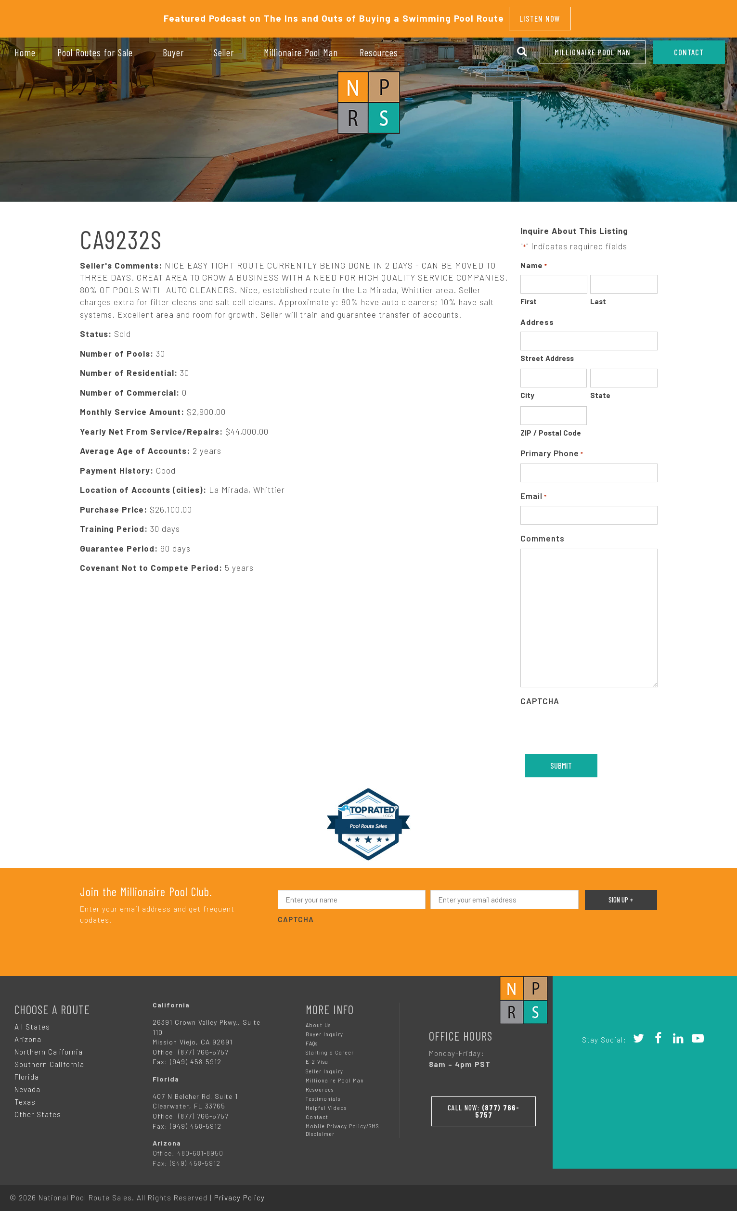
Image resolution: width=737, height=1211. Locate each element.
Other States (37, 1110)
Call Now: (483, 1104)
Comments (542, 534)
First (528, 297)
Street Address (547, 353)
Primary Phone (551, 449)
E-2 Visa (317, 1058)
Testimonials (323, 1094)
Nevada (27, 1085)
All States (32, 1022)
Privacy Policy (239, 1193)
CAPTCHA (539, 696)
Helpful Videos (326, 1103)
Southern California (49, 1060)
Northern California (48, 1047)
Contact (317, 1112)
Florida (26, 1072)
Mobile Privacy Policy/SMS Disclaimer (342, 1126)
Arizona (27, 1035)
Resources (320, 1085)
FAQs (312, 1039)
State (600, 391)
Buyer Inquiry (324, 1030)
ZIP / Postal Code (550, 428)
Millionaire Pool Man (593, 52)
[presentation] (593, 726)
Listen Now (539, 16)
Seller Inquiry (324, 1067)
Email (533, 492)
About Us (318, 1021)
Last (598, 297)
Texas (25, 1097)
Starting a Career (330, 1048)
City (527, 391)
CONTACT (689, 52)
